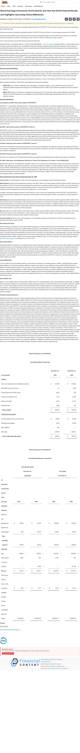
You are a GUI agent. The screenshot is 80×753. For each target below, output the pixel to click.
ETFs (14, 6)
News (9, 6)
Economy (20, 6)
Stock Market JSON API (48, 659)
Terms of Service (63, 668)
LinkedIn (28, 238)
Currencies (28, 6)
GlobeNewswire (40, 19)
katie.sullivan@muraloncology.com (10, 629)
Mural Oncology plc (49, 44)
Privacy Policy (51, 668)
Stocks (3, 6)
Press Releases (38, 6)
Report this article (8, 653)
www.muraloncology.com (8, 238)
